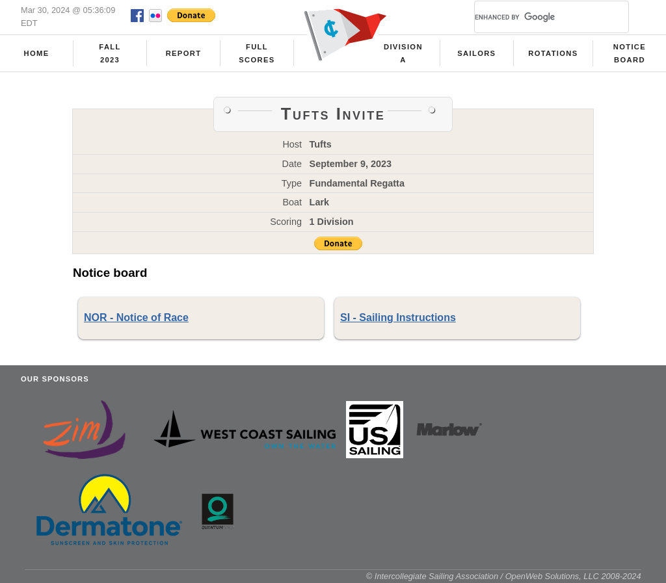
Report (184, 53)
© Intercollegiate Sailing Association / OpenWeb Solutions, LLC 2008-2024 (503, 576)
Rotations (553, 53)
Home (36, 53)
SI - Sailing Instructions (398, 317)
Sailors (476, 53)
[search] (536, 17)
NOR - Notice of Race (136, 317)
